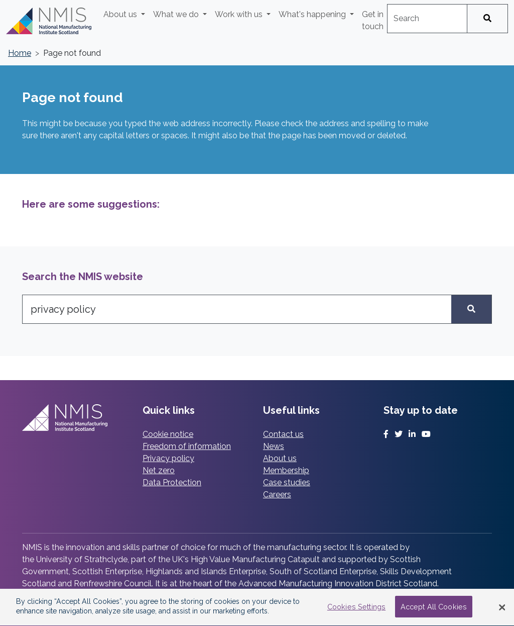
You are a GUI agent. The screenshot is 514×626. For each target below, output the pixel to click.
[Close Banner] (502, 608)
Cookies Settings (356, 607)
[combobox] (427, 18)
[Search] (487, 18)
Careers (277, 494)
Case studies (286, 482)
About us (280, 458)
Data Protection (172, 482)
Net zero (159, 470)
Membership (286, 470)
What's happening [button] (313, 14)
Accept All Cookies (434, 607)
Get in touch (372, 20)
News (273, 446)
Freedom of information (187, 446)
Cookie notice (168, 434)
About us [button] (121, 14)
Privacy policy (168, 458)
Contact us (283, 434)
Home (19, 53)
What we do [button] (177, 14)
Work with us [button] (240, 14)
